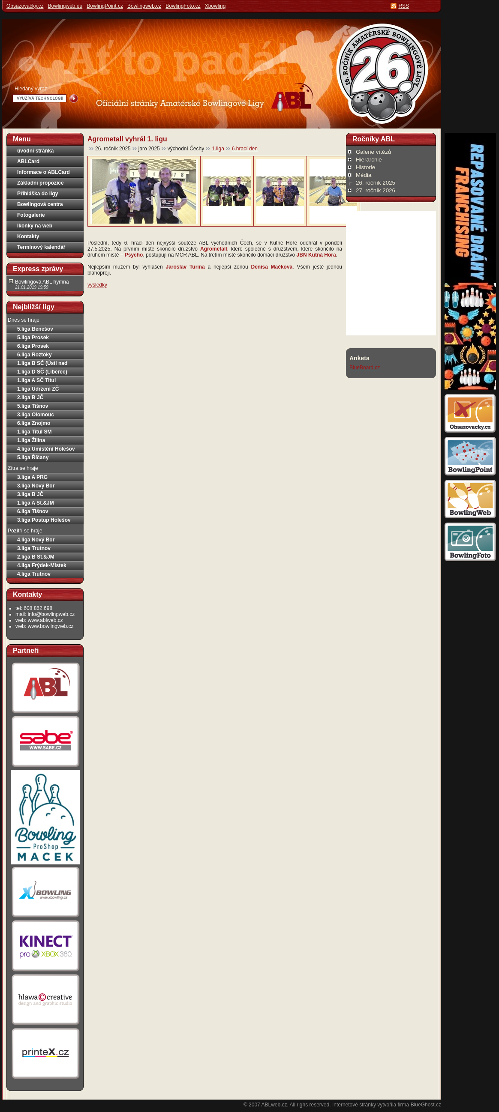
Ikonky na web (34, 226)
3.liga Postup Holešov (44, 520)
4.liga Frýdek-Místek (41, 565)
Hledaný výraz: (31, 89)
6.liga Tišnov (32, 511)
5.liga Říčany (32, 457)
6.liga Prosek (33, 346)
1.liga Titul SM (34, 432)
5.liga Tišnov (32, 406)
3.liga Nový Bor (35, 486)
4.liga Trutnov (34, 574)
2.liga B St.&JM (35, 557)
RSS (403, 6)
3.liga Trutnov (34, 548)
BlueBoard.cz (364, 368)
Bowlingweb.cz (144, 6)
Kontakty (28, 236)
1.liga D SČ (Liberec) (42, 372)
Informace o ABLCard (43, 172)
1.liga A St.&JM (35, 503)
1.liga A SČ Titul (36, 380)
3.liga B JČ (30, 494)
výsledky (97, 285)
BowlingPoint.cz (105, 6)
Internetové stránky (354, 1105)
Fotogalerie (31, 215)
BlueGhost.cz (426, 1105)
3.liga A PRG (32, 477)
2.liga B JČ (30, 398)
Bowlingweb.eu (65, 6)
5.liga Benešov (35, 329)
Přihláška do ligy (37, 194)
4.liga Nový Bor (35, 540)
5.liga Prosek (33, 338)
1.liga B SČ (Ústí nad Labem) (42, 364)
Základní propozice (40, 183)
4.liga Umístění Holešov (46, 449)
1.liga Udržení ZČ (38, 389)
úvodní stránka (35, 151)
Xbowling (215, 6)
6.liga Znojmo (33, 423)
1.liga (218, 149)
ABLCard (28, 161)
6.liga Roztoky (34, 355)
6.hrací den (245, 149)
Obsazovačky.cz (24, 6)
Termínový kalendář (41, 247)
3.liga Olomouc (35, 415)
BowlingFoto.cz (182, 6)
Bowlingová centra (40, 204)
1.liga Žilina (31, 440)
